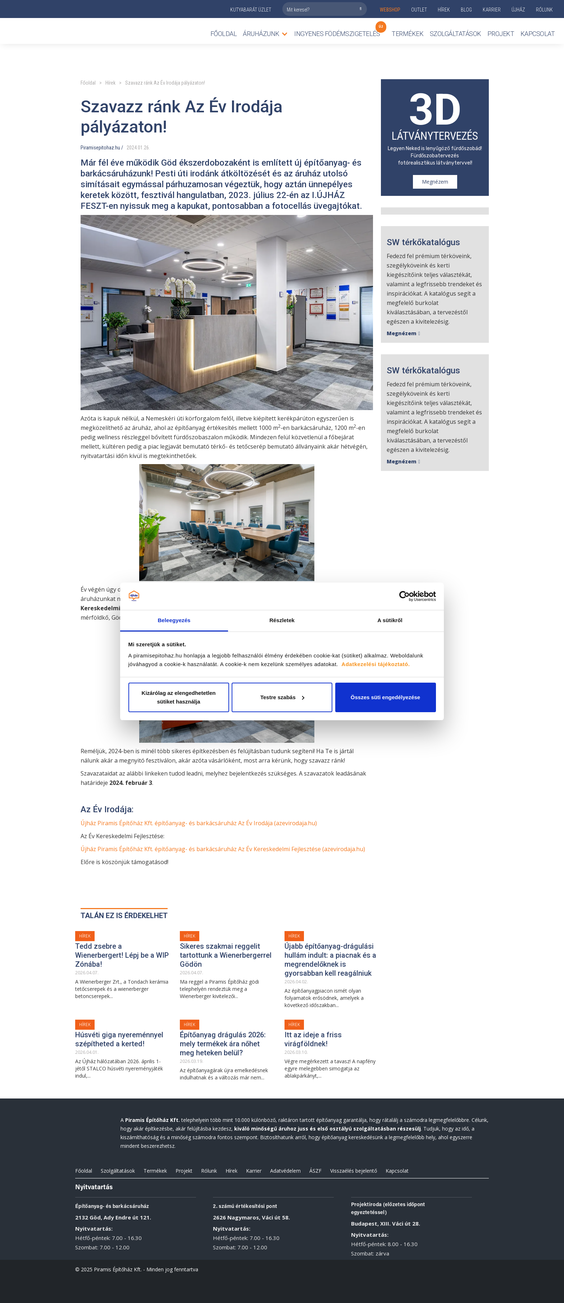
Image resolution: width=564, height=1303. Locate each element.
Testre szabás (282, 697)
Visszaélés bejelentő (353, 1170)
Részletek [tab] (282, 620)
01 (140, 147)
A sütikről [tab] (389, 620)
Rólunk (209, 1170)
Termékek (155, 1170)
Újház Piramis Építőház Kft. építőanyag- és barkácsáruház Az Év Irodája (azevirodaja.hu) (199, 823)
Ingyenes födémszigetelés (337, 32)
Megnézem (435, 181)
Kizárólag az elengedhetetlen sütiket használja (179, 697)
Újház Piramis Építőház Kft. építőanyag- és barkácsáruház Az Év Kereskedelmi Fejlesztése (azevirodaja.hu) (223, 849)
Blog (466, 10)
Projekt (500, 33)
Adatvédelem (285, 1170)
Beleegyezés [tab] (174, 620)
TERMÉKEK (407, 33)
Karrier (253, 1170)
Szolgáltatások (455, 33)
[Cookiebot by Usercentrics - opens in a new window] (404, 596)
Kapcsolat (537, 33)
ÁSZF (315, 1170)
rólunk (544, 10)
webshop (390, 10)
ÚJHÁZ (518, 10)
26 (146, 147)
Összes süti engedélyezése (385, 697)
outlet (419, 10)
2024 (132, 147)
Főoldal (223, 33)
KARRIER (492, 10)
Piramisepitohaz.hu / (102, 147)
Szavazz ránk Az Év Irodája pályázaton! (165, 83)
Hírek (444, 10)
